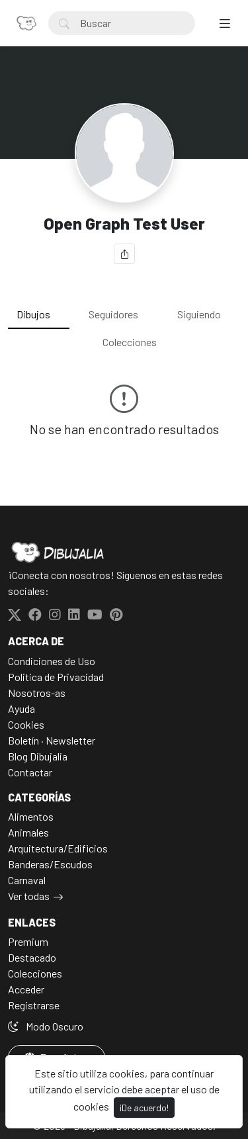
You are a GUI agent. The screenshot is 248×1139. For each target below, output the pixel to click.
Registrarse (34, 1005)
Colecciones (130, 342)
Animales (28, 832)
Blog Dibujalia (37, 756)
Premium (28, 941)
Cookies (26, 724)
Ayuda (21, 708)
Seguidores (113, 314)
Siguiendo (199, 314)
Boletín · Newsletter (51, 740)
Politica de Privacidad (56, 676)
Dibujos (33, 314)
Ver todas (29, 895)
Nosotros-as (36, 692)
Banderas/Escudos (50, 864)
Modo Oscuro (45, 1026)
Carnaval (27, 880)
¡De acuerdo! (144, 1107)
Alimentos (31, 816)
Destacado (32, 957)
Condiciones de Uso (51, 661)
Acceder (26, 989)
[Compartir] (124, 254)
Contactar (30, 772)
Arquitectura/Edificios (58, 848)
